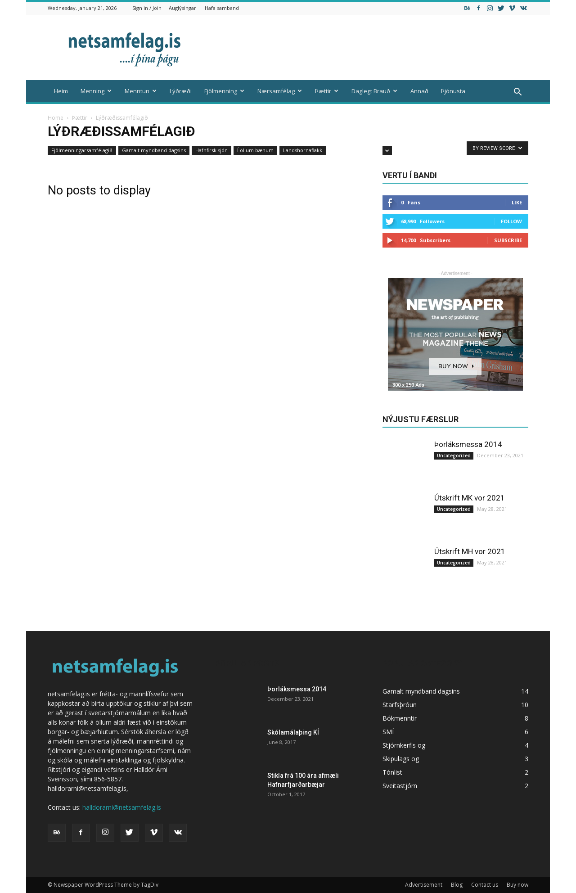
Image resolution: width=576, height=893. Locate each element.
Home (55, 118)
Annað (419, 91)
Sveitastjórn (399, 785)
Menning (96, 91)
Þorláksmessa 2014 (468, 444)
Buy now (517, 884)
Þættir (326, 91)
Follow (511, 221)
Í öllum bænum (255, 150)
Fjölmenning (224, 91)
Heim (61, 91)
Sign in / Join (147, 8)
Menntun (141, 91)
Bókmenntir (399, 718)
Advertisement (423, 884)
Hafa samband (222, 8)
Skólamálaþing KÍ (293, 732)
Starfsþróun (399, 704)
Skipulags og (400, 758)
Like (517, 202)
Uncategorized (454, 455)
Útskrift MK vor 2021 (469, 497)
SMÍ (388, 731)
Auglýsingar (182, 8)
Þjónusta (453, 91)
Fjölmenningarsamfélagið (81, 150)
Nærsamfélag (279, 91)
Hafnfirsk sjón (211, 150)
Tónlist (392, 772)
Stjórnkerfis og (403, 745)
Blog (457, 884)
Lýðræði (181, 91)
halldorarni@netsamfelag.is (121, 807)
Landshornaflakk (302, 150)
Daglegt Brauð (374, 91)
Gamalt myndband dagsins (154, 150)
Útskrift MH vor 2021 (469, 551)
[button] (517, 92)
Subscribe (508, 240)
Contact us (484, 884)
